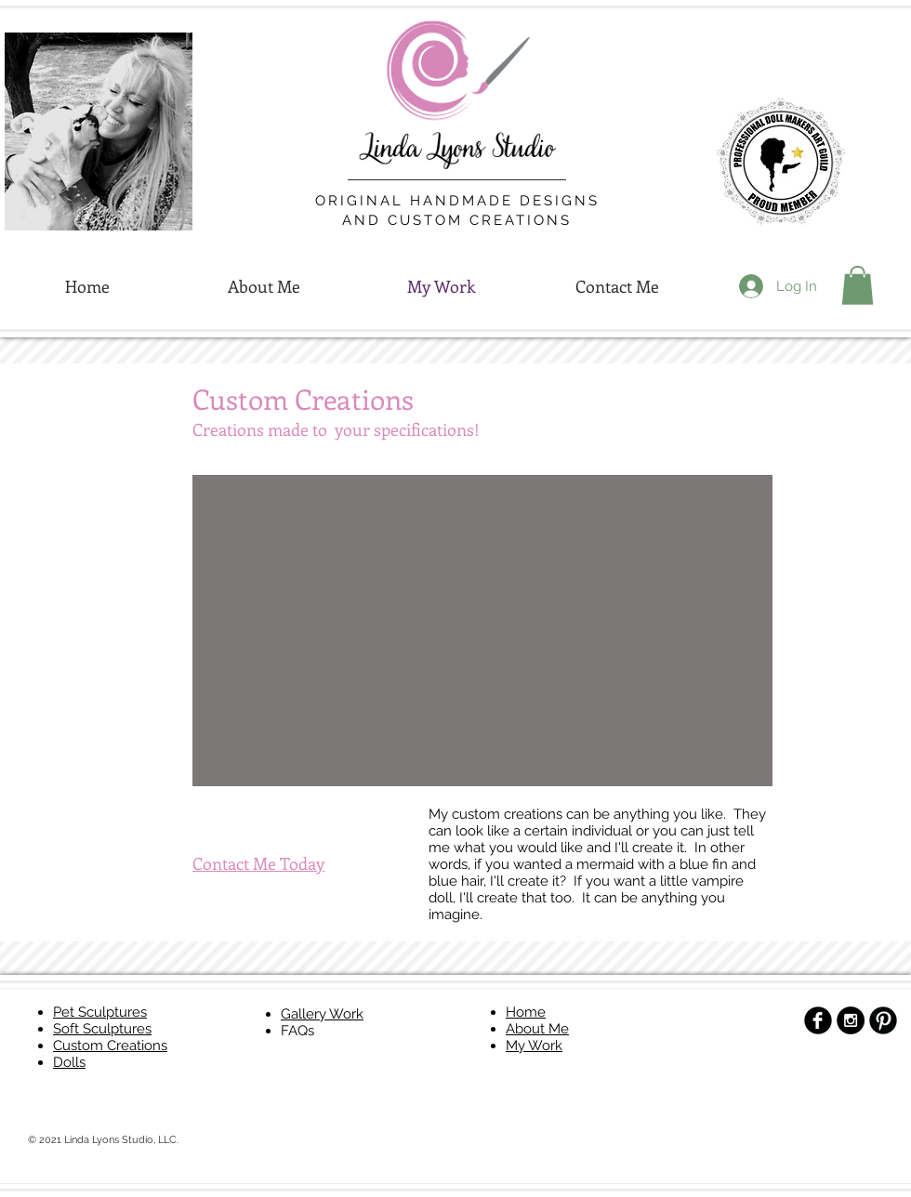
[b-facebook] (818, 1020)
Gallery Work (322, 1014)
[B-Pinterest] (883, 1020)
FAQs (297, 1030)
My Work (534, 1045)
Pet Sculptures (100, 1012)
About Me (537, 1028)
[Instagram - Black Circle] (851, 1020)
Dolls (69, 1062)
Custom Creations (110, 1045)
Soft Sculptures (102, 1028)
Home (526, 1012)
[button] (857, 285)
